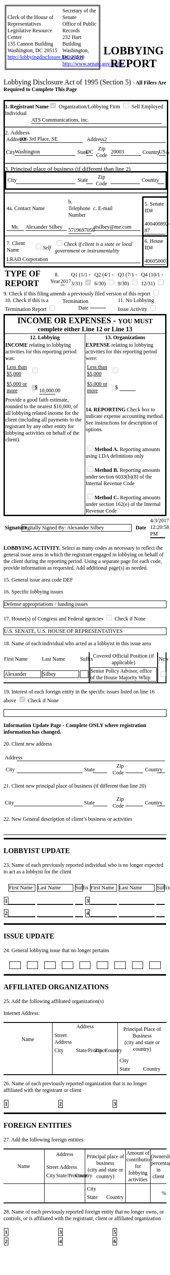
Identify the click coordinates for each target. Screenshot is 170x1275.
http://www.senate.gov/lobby (93, 64)
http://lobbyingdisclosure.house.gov (45, 57)
